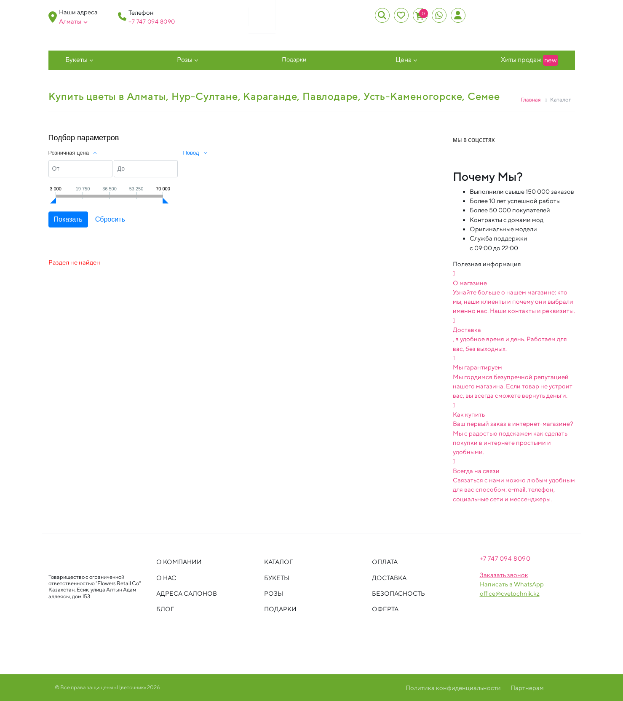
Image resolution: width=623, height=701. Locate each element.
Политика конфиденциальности (453, 687)
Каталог (278, 561)
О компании (179, 561)
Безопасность (398, 593)
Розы (185, 60)
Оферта (385, 609)
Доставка (389, 577)
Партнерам (527, 687)
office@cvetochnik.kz (510, 593)
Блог (165, 609)
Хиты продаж (529, 60)
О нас (166, 577)
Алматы (73, 21)
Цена (404, 60)
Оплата (385, 561)
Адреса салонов (186, 593)
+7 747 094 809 (149, 21)
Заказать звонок (504, 574)
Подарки (294, 59)
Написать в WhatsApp (512, 584)
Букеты (76, 60)
